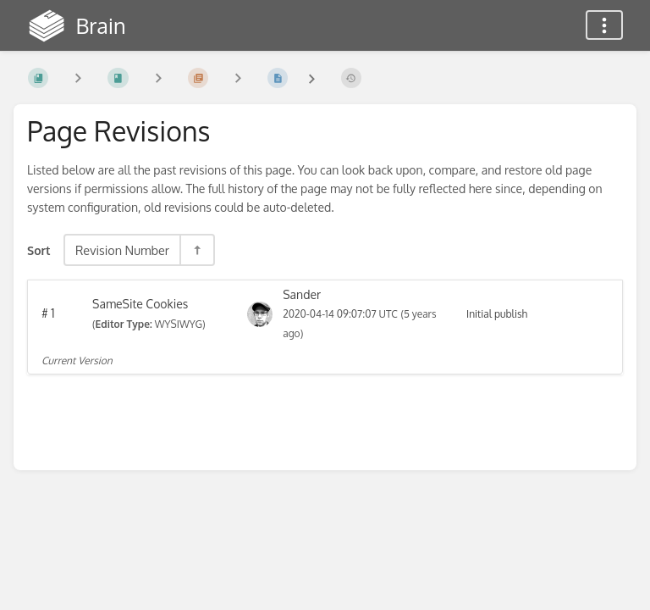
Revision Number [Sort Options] (122, 250)
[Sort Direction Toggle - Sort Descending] (196, 250)
